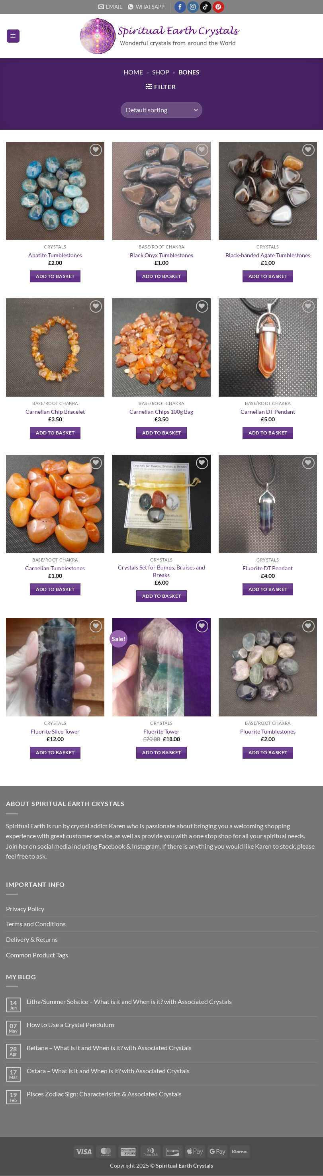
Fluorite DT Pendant (268, 568)
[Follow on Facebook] (180, 7)
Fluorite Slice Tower (55, 731)
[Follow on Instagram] (193, 7)
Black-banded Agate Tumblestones (267, 255)
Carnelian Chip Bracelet (55, 411)
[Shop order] (161, 110)
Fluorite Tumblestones (268, 731)
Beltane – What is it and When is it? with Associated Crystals (109, 1047)
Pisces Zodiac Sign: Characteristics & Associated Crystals (104, 1094)
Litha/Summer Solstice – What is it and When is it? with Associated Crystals (129, 1001)
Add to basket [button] (55, 276)
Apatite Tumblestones (55, 255)
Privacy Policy (25, 908)
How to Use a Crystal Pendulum (70, 1024)
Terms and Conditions (36, 923)
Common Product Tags (37, 955)
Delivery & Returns (32, 939)
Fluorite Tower (161, 731)
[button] (13, 36)
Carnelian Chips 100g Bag (161, 411)
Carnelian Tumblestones (55, 568)
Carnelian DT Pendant (268, 411)
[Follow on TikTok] (205, 7)
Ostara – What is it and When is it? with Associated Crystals (108, 1070)
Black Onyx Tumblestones (161, 255)
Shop (160, 72)
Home (133, 72)
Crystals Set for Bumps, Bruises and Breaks (161, 571)
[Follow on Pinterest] (218, 7)
